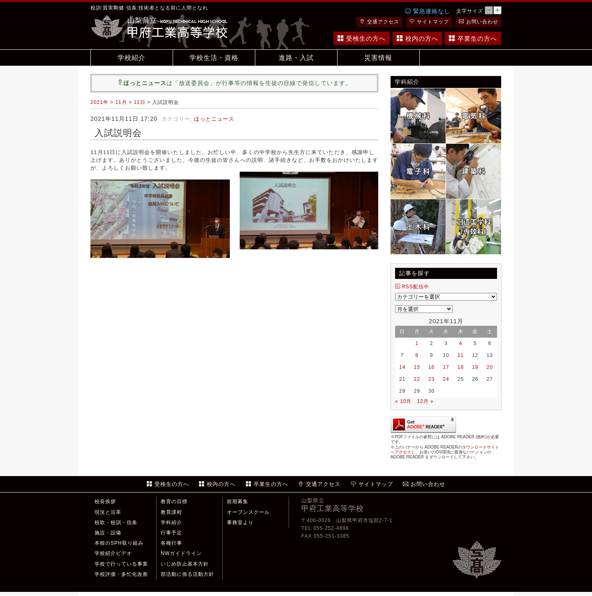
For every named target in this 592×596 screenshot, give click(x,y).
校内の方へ (417, 38)
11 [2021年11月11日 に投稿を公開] (461, 355)
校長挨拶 (105, 501)
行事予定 (171, 533)
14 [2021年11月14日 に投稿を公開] (402, 367)
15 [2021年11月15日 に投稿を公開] (417, 367)
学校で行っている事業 (121, 564)
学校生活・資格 (214, 57)
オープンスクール (248, 512)
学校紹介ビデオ (113, 553)
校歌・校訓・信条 (116, 522)
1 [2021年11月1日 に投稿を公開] (417, 343)
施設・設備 (108, 533)
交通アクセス (379, 22)
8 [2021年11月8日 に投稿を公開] (417, 355)
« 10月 (403, 401)
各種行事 (171, 543)
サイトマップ (429, 22)
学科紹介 (171, 522)
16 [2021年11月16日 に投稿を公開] (431, 367)
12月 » (425, 401)
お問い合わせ (478, 22)
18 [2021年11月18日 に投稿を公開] (461, 367)
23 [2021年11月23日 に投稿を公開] (431, 379)
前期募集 (237, 501)
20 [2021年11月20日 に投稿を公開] (490, 367)
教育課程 (171, 512)
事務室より (240, 522)
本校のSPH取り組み (119, 543)
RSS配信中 (412, 287)
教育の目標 (174, 501)
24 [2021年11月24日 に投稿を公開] (446, 379)
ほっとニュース (214, 119)
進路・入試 (296, 57)
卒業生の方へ (473, 38)
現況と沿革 (108, 512)
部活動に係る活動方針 (187, 574)
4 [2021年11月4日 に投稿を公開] (460, 343)
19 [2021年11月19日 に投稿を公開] (475, 367)
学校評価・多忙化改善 (121, 574)
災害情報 (378, 57)
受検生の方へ (362, 38)
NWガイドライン (181, 553)
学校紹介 (132, 57)
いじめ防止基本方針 (185, 564)
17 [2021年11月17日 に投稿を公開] (446, 367)
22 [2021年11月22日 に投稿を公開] (417, 379)
